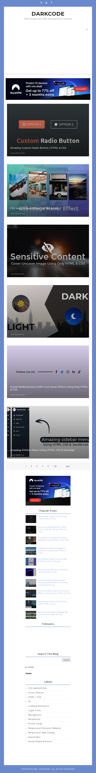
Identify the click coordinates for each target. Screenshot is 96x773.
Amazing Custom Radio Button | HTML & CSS (38, 147)
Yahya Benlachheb (18, 153)
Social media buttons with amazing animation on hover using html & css (53, 582)
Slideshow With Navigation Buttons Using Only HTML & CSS (52, 550)
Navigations (34, 715)
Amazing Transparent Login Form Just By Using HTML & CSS (52, 529)
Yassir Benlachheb (17, 274)
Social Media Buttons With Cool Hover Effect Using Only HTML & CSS (49, 388)
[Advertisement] (48, 53)
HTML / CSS (34, 697)
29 (55, 466)
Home (29, 673)
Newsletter (34, 719)
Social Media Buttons (40, 741)
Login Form (34, 710)
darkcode (44, 769)
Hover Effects (36, 693)
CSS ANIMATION (37, 688)
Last (67, 466)
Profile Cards (35, 724)
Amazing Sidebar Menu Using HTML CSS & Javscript (42, 450)
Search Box (34, 737)
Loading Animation (38, 706)
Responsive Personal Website (44, 728)
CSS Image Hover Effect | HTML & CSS (34, 208)
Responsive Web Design (41, 732)
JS (29, 701)
